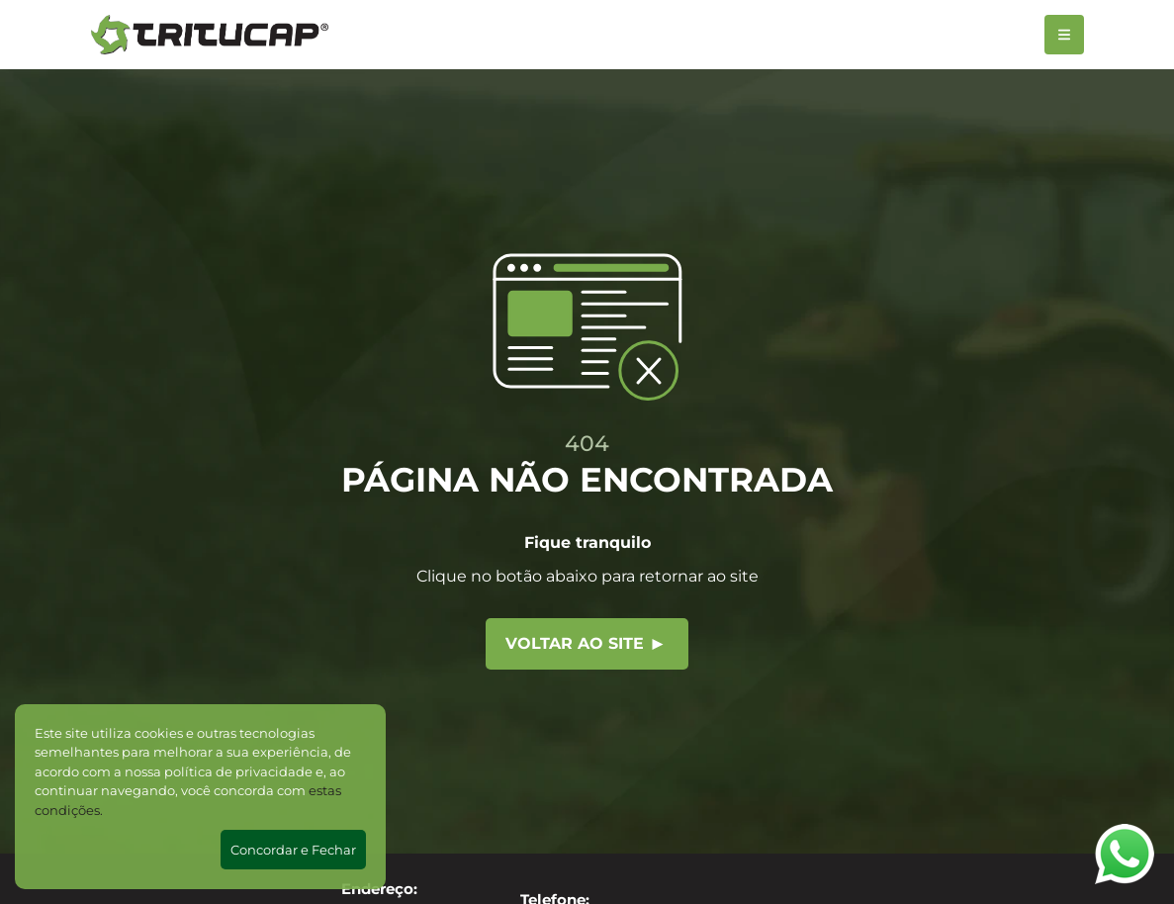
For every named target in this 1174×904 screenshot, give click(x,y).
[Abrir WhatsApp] (1124, 854)
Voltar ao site (584, 643)
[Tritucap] (209, 34)
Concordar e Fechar (293, 850)
